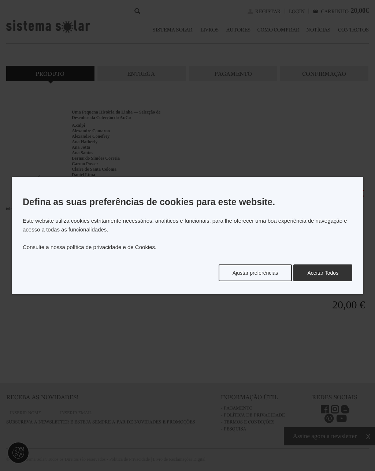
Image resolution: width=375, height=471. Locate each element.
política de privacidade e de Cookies (111, 247)
